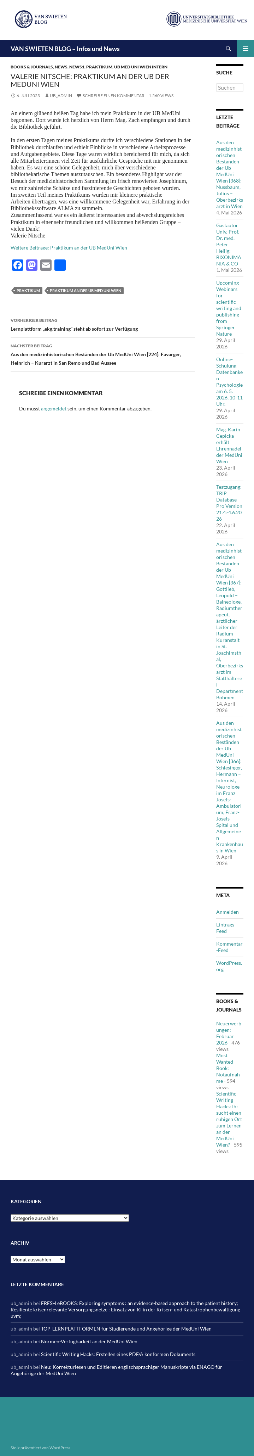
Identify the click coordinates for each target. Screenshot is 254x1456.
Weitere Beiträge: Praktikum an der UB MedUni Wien (69, 248)
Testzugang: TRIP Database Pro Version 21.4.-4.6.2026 (229, 503)
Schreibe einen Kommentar (113, 95)
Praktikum (99, 66)
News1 (76, 66)
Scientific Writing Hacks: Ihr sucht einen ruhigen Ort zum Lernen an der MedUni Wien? (229, 1119)
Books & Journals (32, 66)
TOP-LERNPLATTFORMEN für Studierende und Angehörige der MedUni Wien (126, 1329)
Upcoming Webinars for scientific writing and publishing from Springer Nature (228, 308)
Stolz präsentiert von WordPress (40, 1447)
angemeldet (53, 408)
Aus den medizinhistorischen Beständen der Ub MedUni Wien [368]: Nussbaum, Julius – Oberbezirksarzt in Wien (229, 174)
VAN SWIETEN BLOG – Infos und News (65, 48)
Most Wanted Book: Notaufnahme (228, 1068)
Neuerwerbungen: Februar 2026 (228, 1033)
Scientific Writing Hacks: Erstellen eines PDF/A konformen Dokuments (118, 1354)
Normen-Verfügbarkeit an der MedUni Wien (89, 1341)
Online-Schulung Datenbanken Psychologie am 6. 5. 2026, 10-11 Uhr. (229, 381)
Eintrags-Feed (226, 928)
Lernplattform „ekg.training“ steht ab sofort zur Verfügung (103, 324)
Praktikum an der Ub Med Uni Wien (85, 290)
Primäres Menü (245, 48)
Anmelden (227, 912)
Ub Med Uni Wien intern (140, 66)
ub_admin (61, 95)
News (61, 66)
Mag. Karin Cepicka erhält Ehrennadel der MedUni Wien (229, 445)
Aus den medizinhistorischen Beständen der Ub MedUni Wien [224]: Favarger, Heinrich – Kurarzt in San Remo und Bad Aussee (103, 354)
